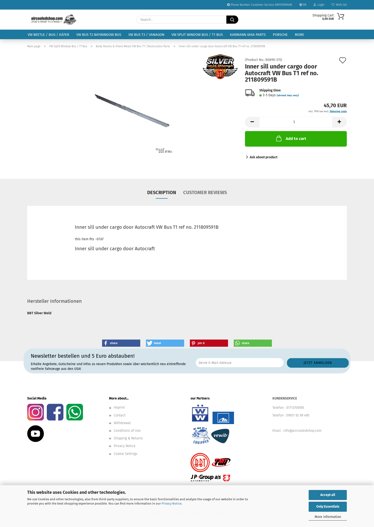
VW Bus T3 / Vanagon (146, 34)
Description (161, 192)
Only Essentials (327, 507)
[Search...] (232, 20)
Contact (119, 415)
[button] (252, 122)
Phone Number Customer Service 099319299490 (259, 4)
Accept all (327, 495)
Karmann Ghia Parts (248, 34)
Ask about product (263, 157)
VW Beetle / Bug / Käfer (48, 34)
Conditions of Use (127, 431)
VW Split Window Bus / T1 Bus (197, 34)
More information (328, 517)
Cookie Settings (125, 454)
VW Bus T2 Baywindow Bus (98, 34)
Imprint (119, 407)
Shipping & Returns (128, 438)
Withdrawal (122, 423)
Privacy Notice (171, 503)
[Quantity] (295, 122)
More (299, 34)
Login (318, 4)
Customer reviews (205, 192)
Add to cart (290, 138)
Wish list (339, 4)
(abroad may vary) (288, 95)
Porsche (280, 34)
